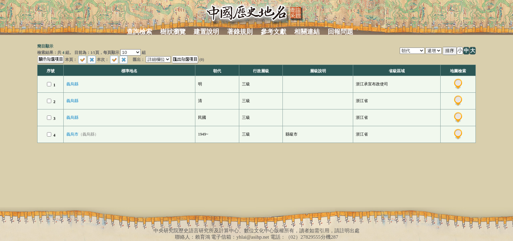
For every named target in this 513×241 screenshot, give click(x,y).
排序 (449, 50)
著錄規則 (240, 31)
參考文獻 (273, 31)
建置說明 (206, 31)
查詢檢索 (139, 31)
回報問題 (340, 31)
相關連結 (307, 31)
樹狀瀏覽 (173, 31)
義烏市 (82, 134)
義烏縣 (72, 84)
